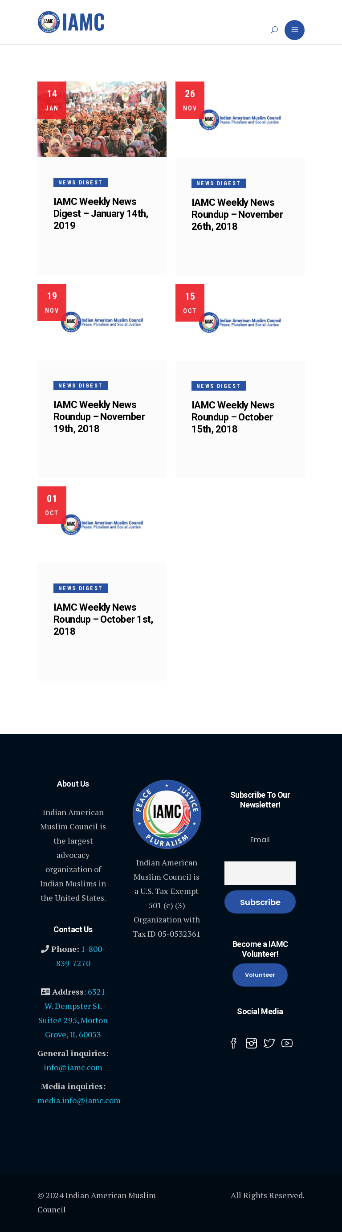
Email (260, 840)
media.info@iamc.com (79, 1100)
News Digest (80, 182)
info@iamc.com (73, 1067)
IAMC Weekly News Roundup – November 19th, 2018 (99, 416)
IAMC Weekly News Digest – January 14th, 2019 (100, 213)
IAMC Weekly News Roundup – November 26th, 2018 (237, 214)
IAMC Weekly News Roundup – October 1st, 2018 (103, 619)
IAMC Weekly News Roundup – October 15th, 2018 (232, 417)
